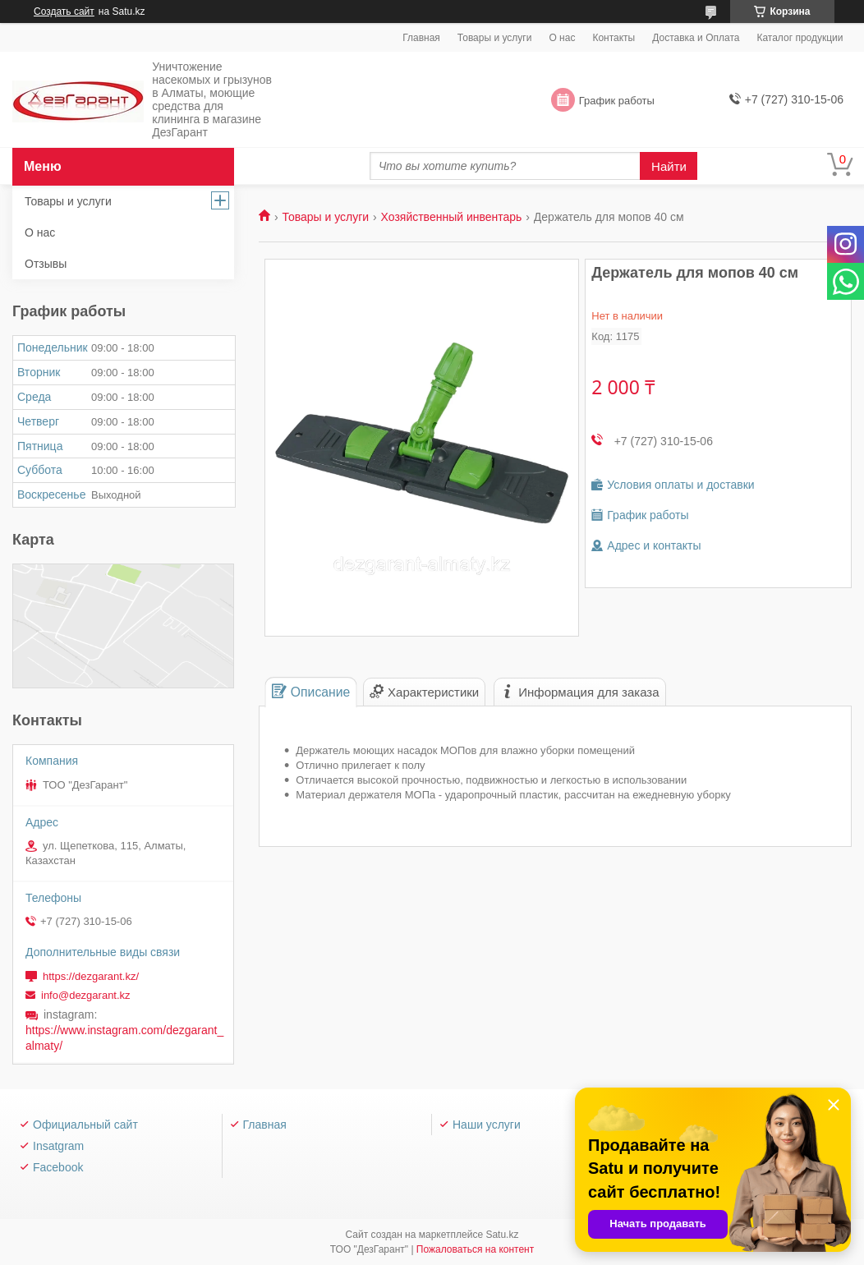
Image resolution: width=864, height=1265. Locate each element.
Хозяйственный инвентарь (451, 216)
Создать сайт (64, 11)
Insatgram (58, 1145)
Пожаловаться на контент (475, 1249)
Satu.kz (501, 1234)
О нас (562, 38)
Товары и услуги (494, 38)
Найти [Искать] (669, 166)
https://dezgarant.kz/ (91, 976)
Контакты (613, 38)
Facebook (58, 1167)
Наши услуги (487, 1124)
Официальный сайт (85, 1124)
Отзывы (46, 263)
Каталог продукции (799, 38)
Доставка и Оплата (695, 38)
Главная (421, 38)
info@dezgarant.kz (86, 995)
